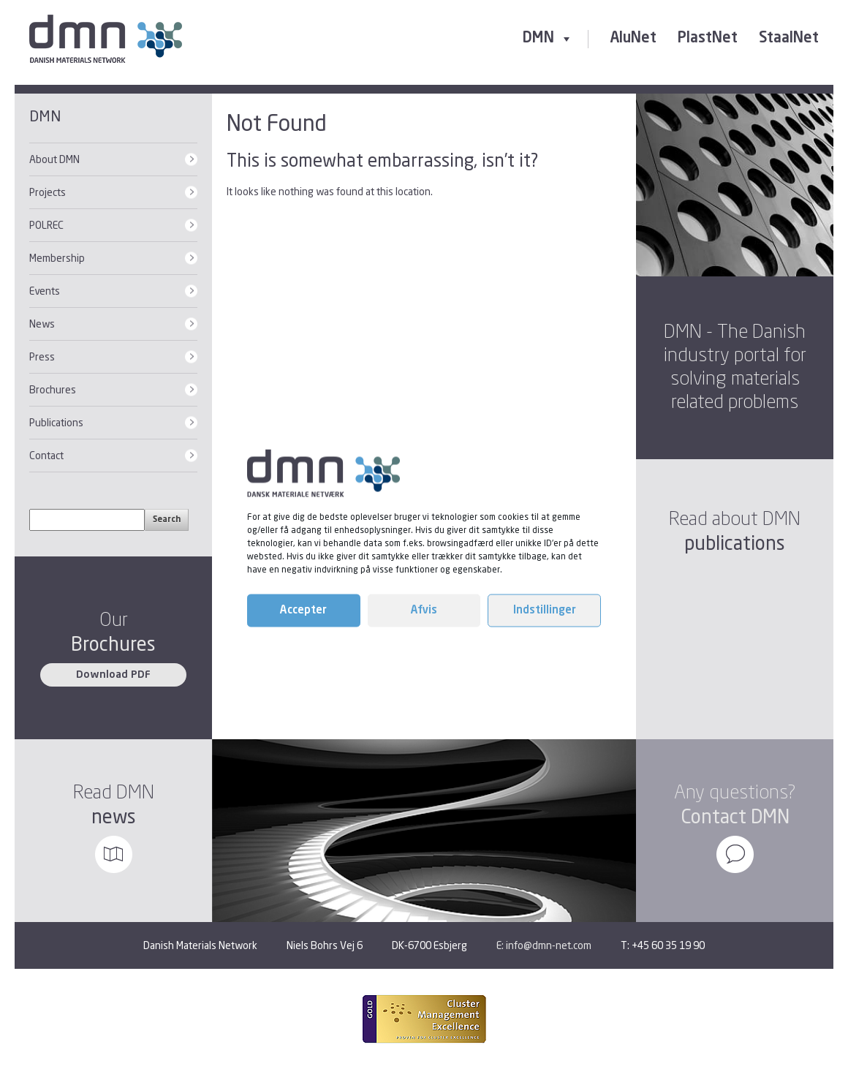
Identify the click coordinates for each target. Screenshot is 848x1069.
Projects (47, 192)
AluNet (633, 38)
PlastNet (708, 38)
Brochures (52, 389)
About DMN (54, 159)
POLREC (46, 225)
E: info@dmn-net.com (543, 945)
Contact (46, 455)
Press (42, 356)
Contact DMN (735, 816)
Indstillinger (544, 610)
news (113, 816)
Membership (57, 258)
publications (734, 543)
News (42, 323)
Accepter (303, 610)
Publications (56, 422)
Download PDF (113, 675)
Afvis (424, 610)
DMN (548, 38)
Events (44, 290)
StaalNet (789, 38)
